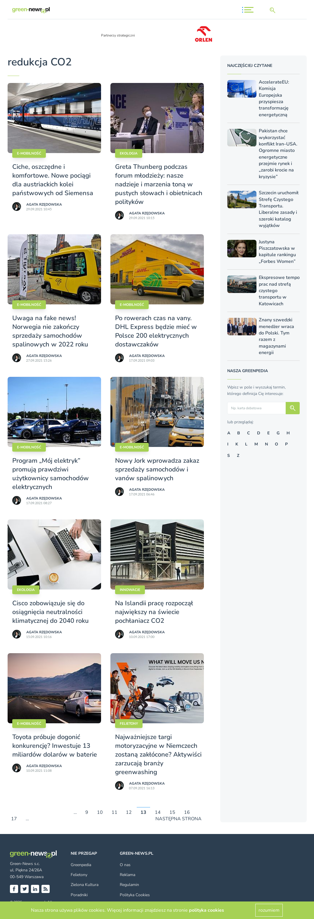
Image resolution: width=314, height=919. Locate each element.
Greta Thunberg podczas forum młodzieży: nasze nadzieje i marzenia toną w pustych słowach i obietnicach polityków (158, 184)
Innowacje (130, 589)
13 (143, 812)
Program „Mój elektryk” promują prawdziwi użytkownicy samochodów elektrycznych (50, 473)
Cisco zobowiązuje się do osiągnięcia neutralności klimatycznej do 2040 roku (50, 612)
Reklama (127, 875)
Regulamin (129, 884)
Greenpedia (81, 865)
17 (14, 819)
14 (158, 812)
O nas (125, 865)
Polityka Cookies (135, 895)
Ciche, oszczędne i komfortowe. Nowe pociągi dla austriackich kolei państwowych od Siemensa (52, 179)
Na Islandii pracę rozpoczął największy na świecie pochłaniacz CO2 (154, 612)
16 (187, 812)
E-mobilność (29, 153)
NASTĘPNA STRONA (178, 819)
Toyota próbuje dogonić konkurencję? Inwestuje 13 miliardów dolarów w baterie (54, 746)
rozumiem (269, 910)
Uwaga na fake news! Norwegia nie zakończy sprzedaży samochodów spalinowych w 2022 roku (50, 331)
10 (100, 812)
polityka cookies (206, 910)
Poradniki (79, 895)
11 (114, 812)
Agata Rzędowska (44, 204)
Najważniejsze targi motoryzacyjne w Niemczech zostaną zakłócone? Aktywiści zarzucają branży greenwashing (158, 754)
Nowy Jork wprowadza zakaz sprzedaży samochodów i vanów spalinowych (157, 469)
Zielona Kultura (84, 884)
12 (129, 812)
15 (172, 812)
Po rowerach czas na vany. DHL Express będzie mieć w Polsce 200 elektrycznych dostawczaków (156, 331)
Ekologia (129, 153)
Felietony (129, 723)
